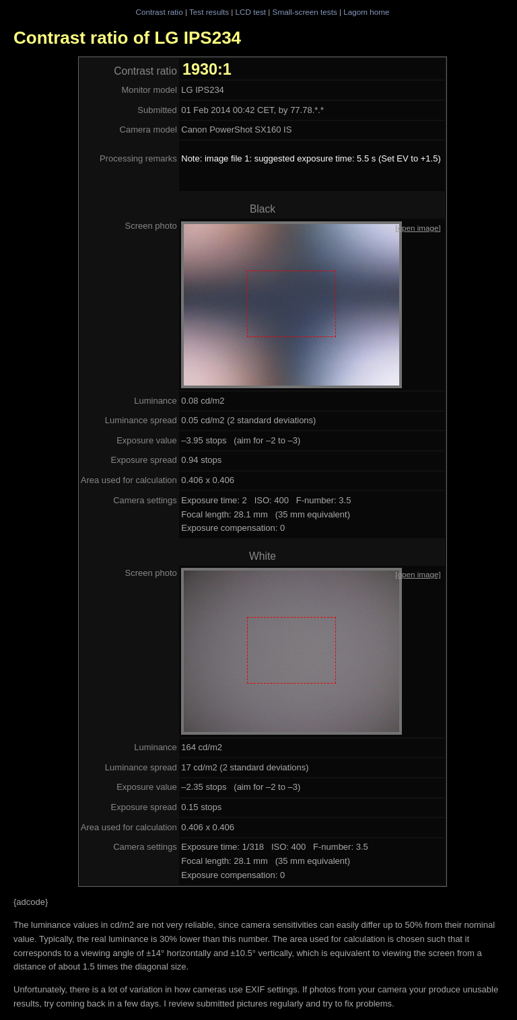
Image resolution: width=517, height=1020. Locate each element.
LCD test (251, 11)
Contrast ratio (158, 11)
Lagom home (366, 11)
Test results (209, 11)
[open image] (418, 227)
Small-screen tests (305, 11)
